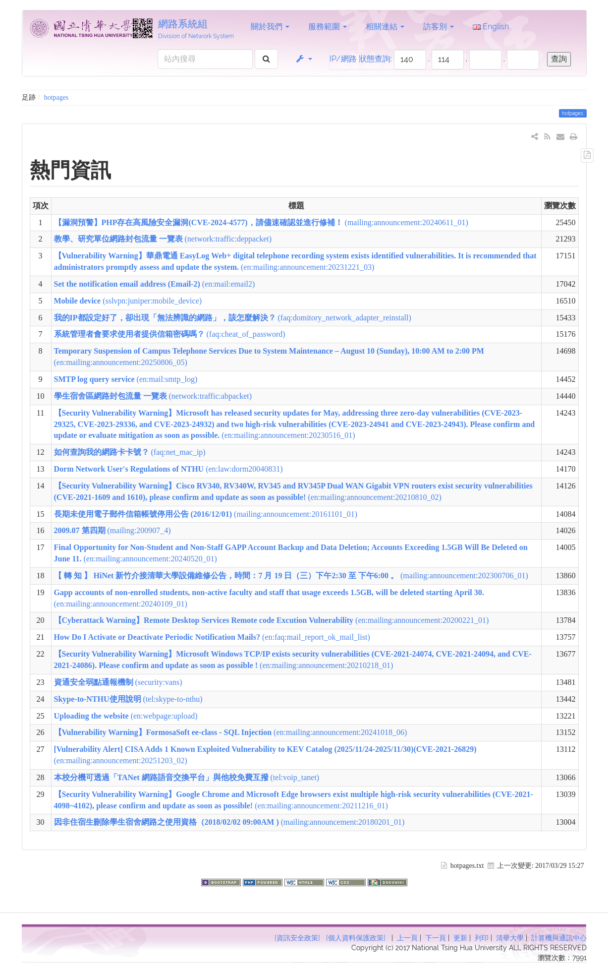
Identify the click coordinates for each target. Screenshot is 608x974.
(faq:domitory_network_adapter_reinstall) (232, 317)
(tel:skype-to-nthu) (128, 699)
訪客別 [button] (438, 26)
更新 (460, 938)
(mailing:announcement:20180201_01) (229, 822)
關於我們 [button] (270, 26)
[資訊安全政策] (297, 938)
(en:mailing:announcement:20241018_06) (230, 732)
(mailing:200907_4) (112, 530)
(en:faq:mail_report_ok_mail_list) (212, 637)
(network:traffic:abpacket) (153, 396)
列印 (482, 938)
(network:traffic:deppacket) (163, 239)
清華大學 (510, 938)
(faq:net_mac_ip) (130, 452)
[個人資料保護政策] (356, 938)
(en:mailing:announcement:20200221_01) (271, 620)
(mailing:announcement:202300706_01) (291, 575)
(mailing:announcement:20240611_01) (261, 222)
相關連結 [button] (385, 26)
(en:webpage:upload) (126, 716)
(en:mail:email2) (154, 284)
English (491, 26)
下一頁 (435, 938)
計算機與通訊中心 (559, 938)
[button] (303, 59)
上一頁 (407, 938)
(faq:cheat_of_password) (169, 334)
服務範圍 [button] (327, 26)
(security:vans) (118, 682)
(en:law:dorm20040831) (168, 469)
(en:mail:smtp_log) (126, 379)
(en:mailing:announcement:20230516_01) (294, 424)
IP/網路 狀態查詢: (361, 58)
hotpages (56, 97)
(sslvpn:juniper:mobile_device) (128, 301)
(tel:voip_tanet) (187, 777)
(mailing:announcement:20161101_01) (206, 514)
